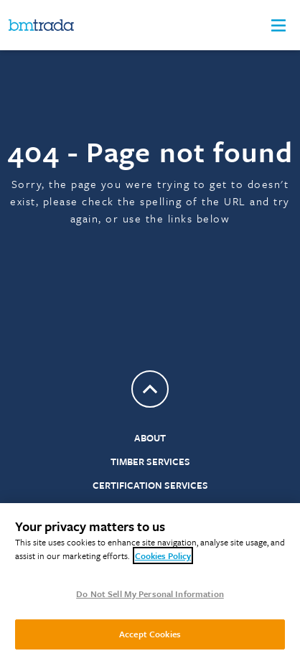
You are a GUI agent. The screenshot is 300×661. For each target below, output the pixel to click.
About (150, 438)
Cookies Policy (163, 555)
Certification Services (150, 485)
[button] (278, 25)
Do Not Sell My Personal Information (150, 593)
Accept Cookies (150, 633)
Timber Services (150, 461)
